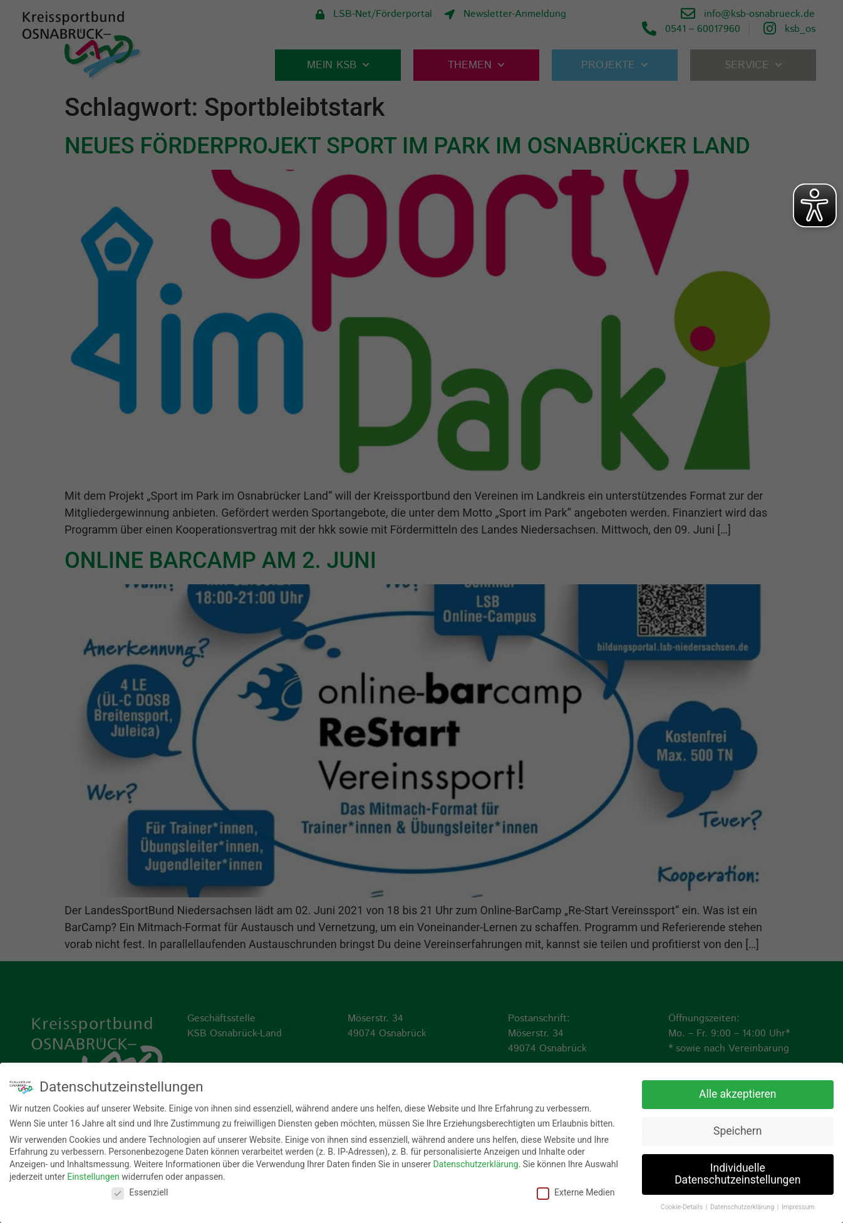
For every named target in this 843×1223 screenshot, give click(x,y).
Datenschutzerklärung (475, 1164)
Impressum (798, 1207)
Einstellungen (93, 1176)
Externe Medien (575, 1192)
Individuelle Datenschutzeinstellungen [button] (737, 1174)
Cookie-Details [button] (683, 1207)
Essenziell (139, 1192)
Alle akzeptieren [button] (738, 1094)
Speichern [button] (737, 1131)
